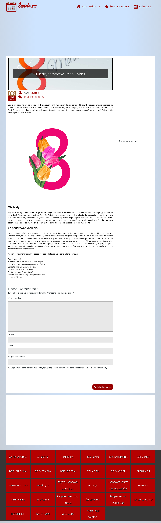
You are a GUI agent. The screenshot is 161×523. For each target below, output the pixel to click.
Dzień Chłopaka (18, 471)
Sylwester (43, 499)
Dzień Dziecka (68, 471)
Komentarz (17, 298)
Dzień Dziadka (43, 471)
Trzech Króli (18, 514)
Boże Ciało (93, 457)
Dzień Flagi (93, 471)
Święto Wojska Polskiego (118, 499)
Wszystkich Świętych (93, 514)
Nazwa (11, 334)
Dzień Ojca (43, 485)
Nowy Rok (143, 485)
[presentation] (27, 375)
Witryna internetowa (16, 356)
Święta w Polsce (18, 457)
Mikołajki (93, 485)
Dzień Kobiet (118, 471)
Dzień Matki (143, 471)
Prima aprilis (18, 499)
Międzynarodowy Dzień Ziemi (68, 485)
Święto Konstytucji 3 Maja (68, 499)
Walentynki (43, 514)
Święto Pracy (93, 499)
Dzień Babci (143, 457)
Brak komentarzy (34, 96)
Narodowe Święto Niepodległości (118, 485)
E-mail (11, 345)
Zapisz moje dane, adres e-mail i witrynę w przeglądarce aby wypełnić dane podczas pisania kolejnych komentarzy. (59, 368)
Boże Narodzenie (118, 457)
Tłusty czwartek (143, 499)
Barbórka (67, 457)
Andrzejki (42, 457)
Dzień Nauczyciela (18, 485)
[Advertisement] (80, 35)
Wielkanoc (68, 514)
